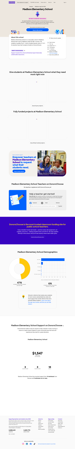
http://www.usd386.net (54, 54)
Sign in (65, 2)
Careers (39, 427)
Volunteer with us (51, 429)
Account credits (51, 422)
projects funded (30, 430)
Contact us (60, 427)
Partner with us (43, 2)
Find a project (50, 420)
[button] (46, 206)
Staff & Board (40, 426)
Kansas (31, 6)
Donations (55, 62)
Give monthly (50, 427)
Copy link (60, 206)
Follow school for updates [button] (55, 38)
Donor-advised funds (52, 424)
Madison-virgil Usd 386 (40, 6)
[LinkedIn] (27, 444)
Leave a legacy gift (51, 430)
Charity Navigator (12, 427)
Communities (60, 422)
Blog (62, 423)
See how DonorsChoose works (37, 236)
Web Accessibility (41, 429)
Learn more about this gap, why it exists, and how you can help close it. (39, 302)
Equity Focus (40, 423)
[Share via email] (46, 203)
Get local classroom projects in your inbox (46, 443)
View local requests (53, 53)
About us (50, 2)
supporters (15, 430)
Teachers (39, 62)
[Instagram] (23, 444)
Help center (60, 420)
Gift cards (50, 423)
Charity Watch (28, 426)
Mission (39, 420)
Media (59, 423)
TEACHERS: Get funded (34, 2)
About (19, 62)
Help (54, 2)
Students (47, 62)
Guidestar (18, 427)
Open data (60, 424)
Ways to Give (51, 419)
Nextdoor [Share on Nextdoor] (56, 203)
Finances (40, 424)
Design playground (61, 426)
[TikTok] (34, 444)
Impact (25, 62)
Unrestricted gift (51, 432)
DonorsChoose (12, 2)
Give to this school (37, 30)
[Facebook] (30, 444)
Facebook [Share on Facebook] (33, 203)
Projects (32, 62)
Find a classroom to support (22, 2)
